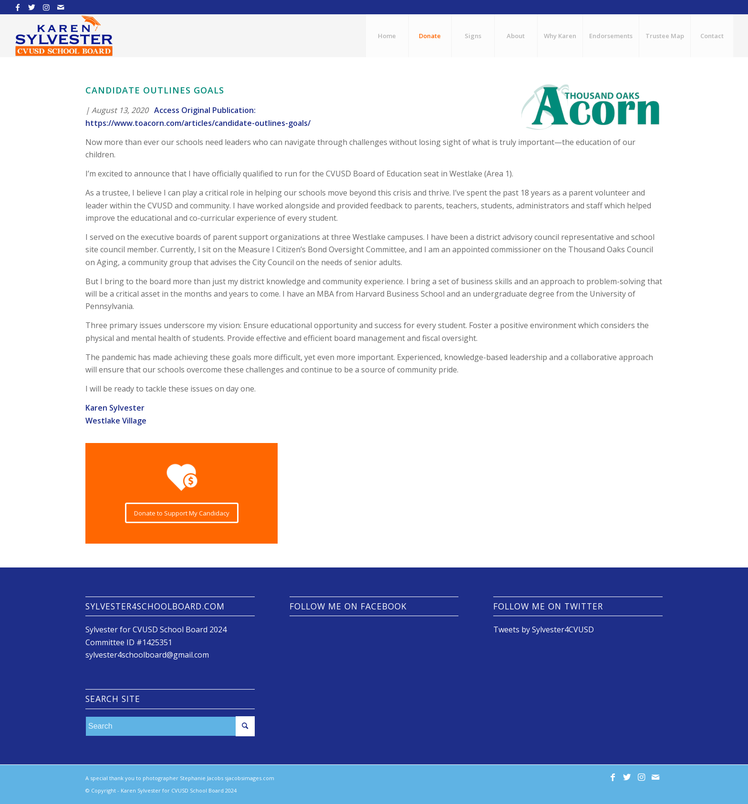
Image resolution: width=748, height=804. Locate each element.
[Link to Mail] (60, 7)
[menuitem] (386, 35)
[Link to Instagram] (46, 7)
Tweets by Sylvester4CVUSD (543, 629)
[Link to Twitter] (32, 7)
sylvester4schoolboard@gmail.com (147, 654)
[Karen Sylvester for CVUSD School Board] (64, 35)
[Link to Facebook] (17, 7)
